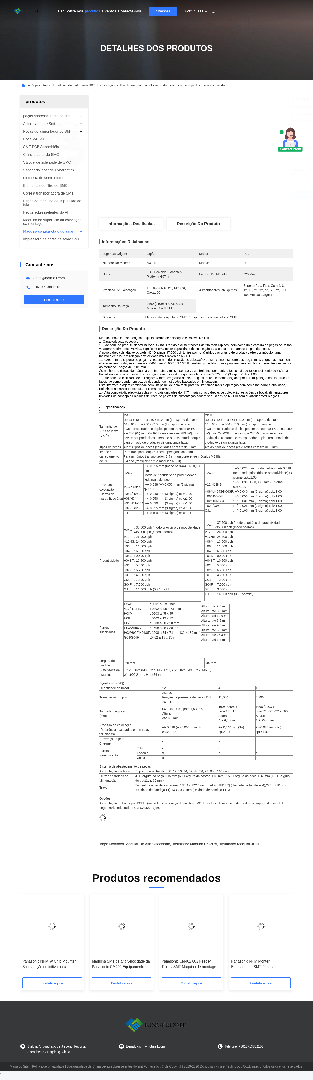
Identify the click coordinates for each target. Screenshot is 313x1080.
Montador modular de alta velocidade (139, 844)
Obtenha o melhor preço (222, 195)
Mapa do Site (19, 1066)
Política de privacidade (48, 1066)
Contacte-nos (129, 11)
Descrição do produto (198, 224)
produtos (93, 11)
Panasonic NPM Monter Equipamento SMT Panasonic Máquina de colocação (255, 964)
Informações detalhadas (131, 224)
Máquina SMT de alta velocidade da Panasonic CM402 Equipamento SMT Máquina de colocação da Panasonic (121, 964)
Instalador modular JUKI (239, 844)
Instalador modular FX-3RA (195, 844)
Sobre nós (74, 11)
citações (163, 11)
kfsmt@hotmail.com (49, 278)
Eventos (109, 11)
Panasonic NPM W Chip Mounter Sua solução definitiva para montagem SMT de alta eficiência (49, 964)
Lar (61, 11)
